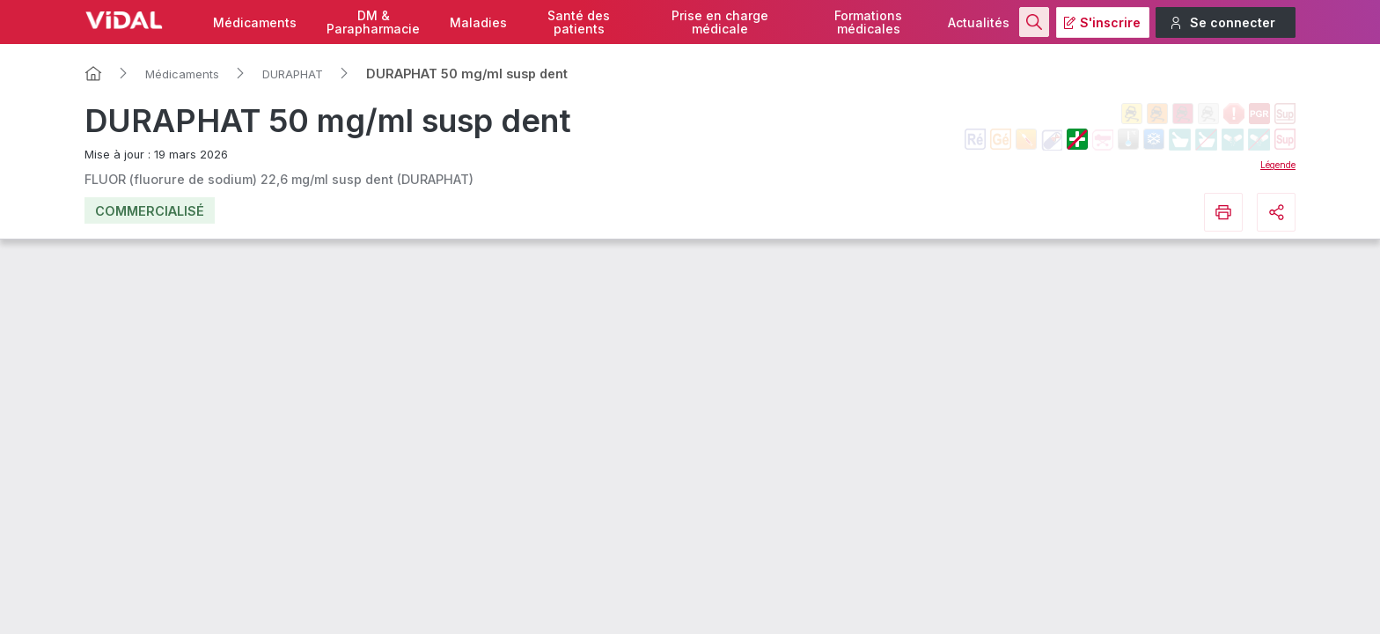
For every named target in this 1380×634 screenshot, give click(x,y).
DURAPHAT (292, 74)
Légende (1278, 164)
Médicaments (255, 22)
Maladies (478, 22)
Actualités (978, 22)
